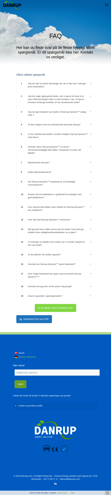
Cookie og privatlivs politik (30, 405)
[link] (55, 85)
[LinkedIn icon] (55, 483)
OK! (72, 493)
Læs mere (62, 493)
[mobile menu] (106, 5)
